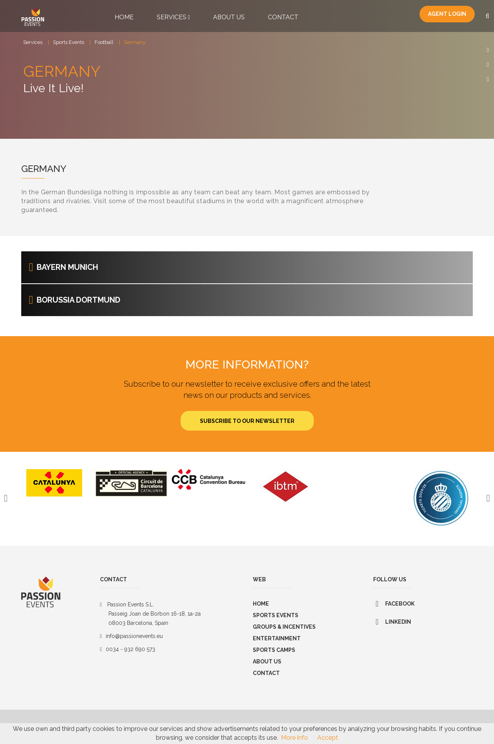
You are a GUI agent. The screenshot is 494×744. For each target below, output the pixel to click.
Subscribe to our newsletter (247, 426)
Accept (327, 737)
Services (173, 17)
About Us (229, 17)
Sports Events (68, 42)
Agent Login (447, 15)
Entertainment (277, 644)
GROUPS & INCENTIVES (284, 632)
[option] (54, 488)
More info (294, 737)
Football (104, 42)
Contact (283, 17)
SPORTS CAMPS (274, 655)
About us (267, 667)
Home (124, 17)
